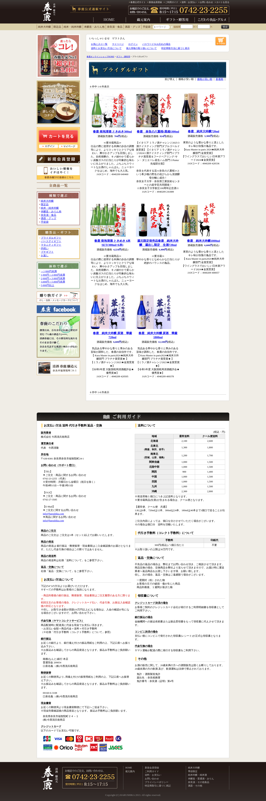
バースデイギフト (51, 241)
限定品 (57, 26)
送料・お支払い (189, 2)
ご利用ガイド (171, 2)
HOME (128, 767)
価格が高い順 (204, 79)
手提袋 (146, 26)
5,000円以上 (47, 285)
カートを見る (222, 2)
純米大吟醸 (44, 26)
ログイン (133, 44)
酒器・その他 (195, 786)
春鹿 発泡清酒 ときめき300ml (112, 131)
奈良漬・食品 (114, 26)
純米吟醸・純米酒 (197, 775)
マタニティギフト (51, 245)
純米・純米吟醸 (73, 26)
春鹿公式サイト (138, 2)
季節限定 (192, 771)
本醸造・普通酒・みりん (201, 778)
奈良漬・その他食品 (198, 782)
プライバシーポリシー (156, 782)
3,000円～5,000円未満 (53, 281)
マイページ (118, 44)
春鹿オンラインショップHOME (100, 56)
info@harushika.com (53, 513)
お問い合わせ (206, 2)
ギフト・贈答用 (123, 56)
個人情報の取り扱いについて (141, 48)
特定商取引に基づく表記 (158, 786)
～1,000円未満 (49, 271)
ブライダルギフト (51, 237)
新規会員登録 (155, 2)
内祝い (45, 248)
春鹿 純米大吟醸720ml (203, 131)
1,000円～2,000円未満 (53, 275)
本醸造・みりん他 (94, 26)
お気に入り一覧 (99, 44)
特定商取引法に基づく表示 (175, 48)
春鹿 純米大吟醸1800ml (203, 240)
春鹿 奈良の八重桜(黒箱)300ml (158, 131)
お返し (45, 255)
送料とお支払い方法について (106, 48)
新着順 (219, 79)
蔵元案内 (130, 771)
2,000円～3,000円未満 (53, 278)
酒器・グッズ (132, 26)
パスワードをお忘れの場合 (156, 44)
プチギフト (47, 252)
